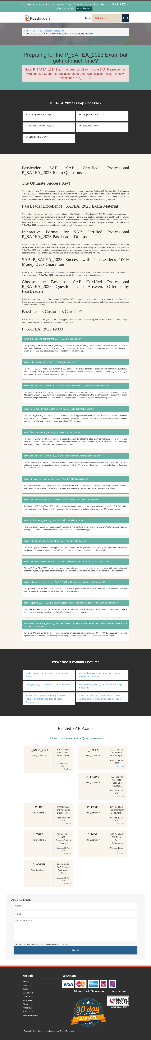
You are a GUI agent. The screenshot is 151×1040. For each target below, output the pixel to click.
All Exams (28, 996)
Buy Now (67, 769)
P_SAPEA (92, 750)
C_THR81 (39, 834)
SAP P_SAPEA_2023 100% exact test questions (48, 684)
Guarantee (28, 1000)
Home (26, 31)
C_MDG (92, 834)
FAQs (26, 989)
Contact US (28, 1012)
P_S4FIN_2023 (39, 750)
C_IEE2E (92, 807)
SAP (35, 31)
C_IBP (39, 807)
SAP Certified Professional (52, 31)
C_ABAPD (92, 777)
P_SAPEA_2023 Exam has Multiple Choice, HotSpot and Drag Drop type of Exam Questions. (46, 698)
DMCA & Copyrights (32, 1015)
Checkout (28, 1008)
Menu (88, 18)
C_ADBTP (39, 864)
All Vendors (28, 993)
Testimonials (29, 1004)
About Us (28, 985)
